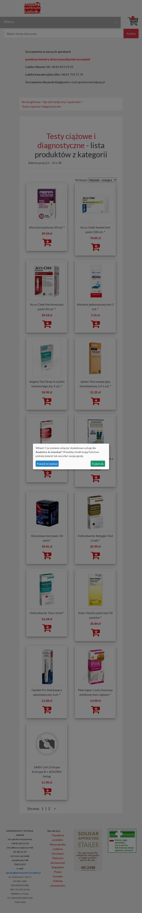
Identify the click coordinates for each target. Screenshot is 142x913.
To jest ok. (98, 463)
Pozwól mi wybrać (47, 463)
